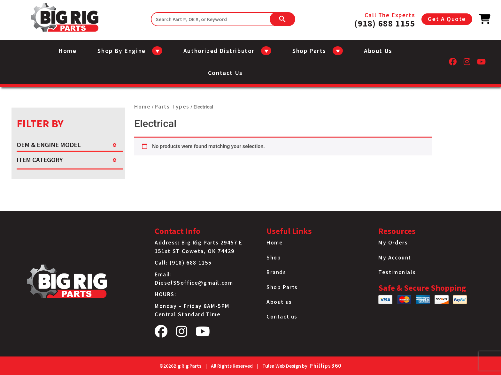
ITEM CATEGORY (40, 160)
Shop (273, 257)
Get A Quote (447, 19)
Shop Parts (282, 287)
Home (67, 51)
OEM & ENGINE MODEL (49, 145)
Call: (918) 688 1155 (183, 262)
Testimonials (397, 272)
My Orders (393, 242)
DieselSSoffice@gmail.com (194, 282)
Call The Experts (384, 19)
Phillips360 (326, 365)
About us (378, 51)
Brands (276, 272)
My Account (394, 257)
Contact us (225, 73)
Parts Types (172, 106)
